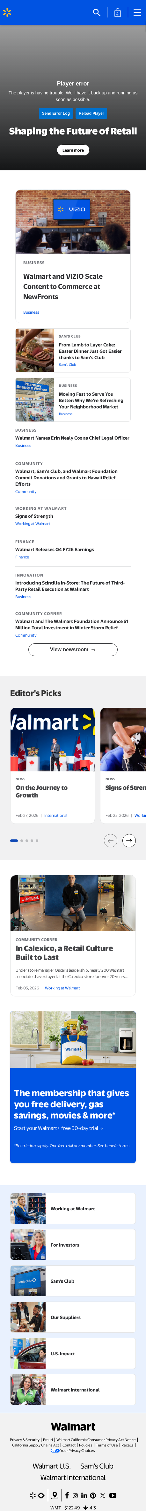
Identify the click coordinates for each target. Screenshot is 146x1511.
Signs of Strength (34, 516)
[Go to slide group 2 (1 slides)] (21, 840)
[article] (52, 766)
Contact (69, 1444)
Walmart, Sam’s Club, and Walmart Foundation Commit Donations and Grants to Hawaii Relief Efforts (66, 477)
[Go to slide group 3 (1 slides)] (27, 840)
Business (31, 312)
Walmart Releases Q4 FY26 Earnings (54, 549)
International (55, 815)
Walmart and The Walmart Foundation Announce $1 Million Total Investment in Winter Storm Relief (71, 624)
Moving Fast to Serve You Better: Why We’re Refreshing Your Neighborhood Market (91, 400)
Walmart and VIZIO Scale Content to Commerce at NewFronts (63, 286)
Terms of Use (107, 1444)
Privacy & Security (25, 1439)
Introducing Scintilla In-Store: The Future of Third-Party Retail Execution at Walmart (70, 585)
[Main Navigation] (139, 12)
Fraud (48, 1439)
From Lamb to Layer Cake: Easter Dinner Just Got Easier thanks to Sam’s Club (90, 350)
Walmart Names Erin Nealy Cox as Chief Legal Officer (72, 437)
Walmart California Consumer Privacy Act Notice (96, 1439)
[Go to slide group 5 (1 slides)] (37, 840)
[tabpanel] (52, 766)
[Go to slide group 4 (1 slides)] (32, 840)
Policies (85, 1444)
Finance (22, 557)
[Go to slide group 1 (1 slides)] (14, 840)
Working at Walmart (32, 523)
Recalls (127, 1444)
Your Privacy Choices (77, 1450)
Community (26, 491)
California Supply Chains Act (35, 1444)
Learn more (73, 150)
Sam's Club (67, 364)
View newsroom (69, 649)
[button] (110, 840)
